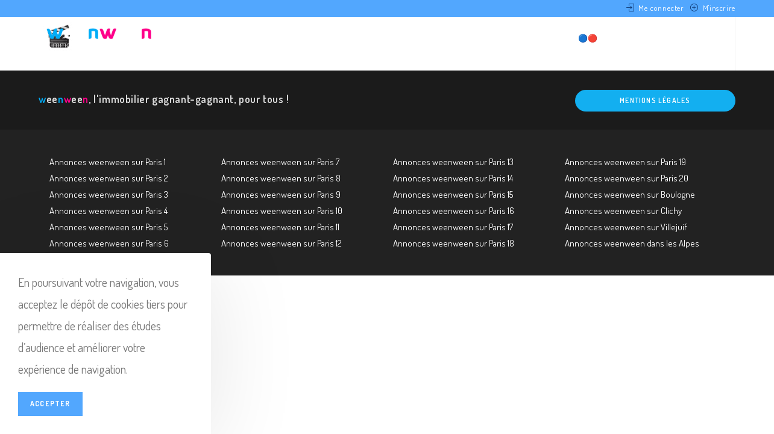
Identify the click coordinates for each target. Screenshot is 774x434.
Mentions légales (655, 100)
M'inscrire (719, 8)
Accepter (50, 403)
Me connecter (661, 8)
